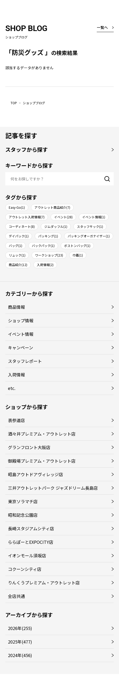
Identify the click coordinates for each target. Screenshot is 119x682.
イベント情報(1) (93, 217)
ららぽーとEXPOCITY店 (30, 542)
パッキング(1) (48, 236)
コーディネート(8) (22, 226)
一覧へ (102, 27)
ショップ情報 (20, 320)
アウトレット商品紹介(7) (52, 207)
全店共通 (16, 596)
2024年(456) (20, 655)
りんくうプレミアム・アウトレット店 (44, 582)
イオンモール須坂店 (27, 555)
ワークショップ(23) (49, 255)
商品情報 (16, 307)
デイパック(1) (19, 236)
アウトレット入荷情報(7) (27, 217)
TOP (14, 103)
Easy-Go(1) (17, 207)
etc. (11, 388)
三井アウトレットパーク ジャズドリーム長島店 (53, 488)
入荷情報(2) (45, 264)
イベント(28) (63, 217)
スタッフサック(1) (90, 226)
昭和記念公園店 (23, 515)
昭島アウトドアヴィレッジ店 (35, 474)
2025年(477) (20, 641)
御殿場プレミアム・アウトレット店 (42, 461)
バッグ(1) (15, 245)
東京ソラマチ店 (23, 501)
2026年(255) (20, 628)
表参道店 (16, 420)
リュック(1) (17, 255)
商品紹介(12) (18, 264)
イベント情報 (20, 334)
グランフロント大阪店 (29, 447)
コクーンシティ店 (24, 569)
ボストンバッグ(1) (77, 245)
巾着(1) (78, 255)
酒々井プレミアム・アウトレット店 (42, 434)
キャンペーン (20, 347)
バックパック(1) (43, 245)
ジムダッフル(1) (55, 226)
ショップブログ (34, 103)
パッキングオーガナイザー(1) (89, 236)
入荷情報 (16, 374)
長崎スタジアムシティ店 (31, 528)
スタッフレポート (25, 361)
